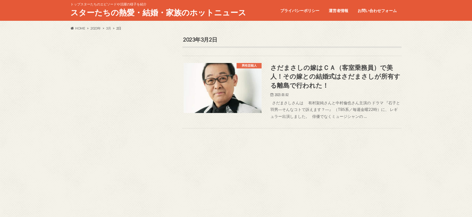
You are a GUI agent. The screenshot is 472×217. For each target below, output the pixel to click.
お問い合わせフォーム (377, 10)
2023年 (95, 28)
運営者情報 (338, 10)
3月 (108, 28)
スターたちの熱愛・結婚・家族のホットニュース (158, 12)
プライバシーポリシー (299, 10)
